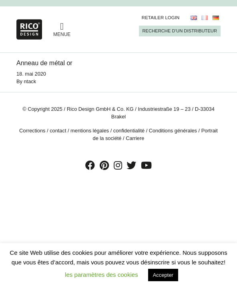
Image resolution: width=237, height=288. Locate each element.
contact (58, 131)
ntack (30, 81)
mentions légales (89, 131)
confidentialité (129, 131)
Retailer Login (161, 17)
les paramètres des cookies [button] (101, 274)
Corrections (32, 131)
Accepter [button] (163, 275)
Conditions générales (173, 131)
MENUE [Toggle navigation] (61, 29)
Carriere (135, 138)
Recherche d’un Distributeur (180, 30)
